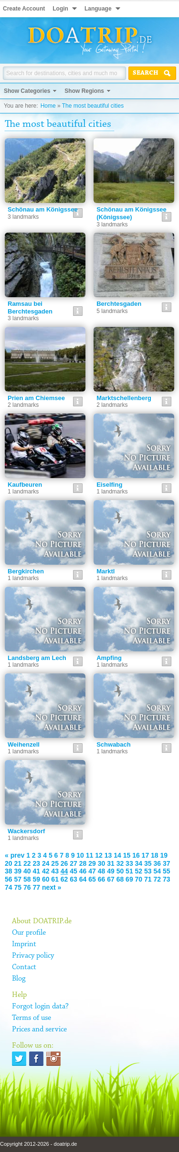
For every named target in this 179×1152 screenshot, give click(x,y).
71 (148, 879)
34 (139, 863)
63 (73, 879)
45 (73, 871)
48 (101, 871)
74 (8, 887)
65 (92, 879)
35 (148, 863)
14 (117, 855)
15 (127, 855)
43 (55, 871)
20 (8, 863)
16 (136, 855)
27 (73, 863)
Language (98, 8)
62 (64, 879)
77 (36, 887)
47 (92, 871)
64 (83, 879)
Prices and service (39, 1029)
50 (120, 871)
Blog (18, 979)
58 (27, 879)
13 (108, 855)
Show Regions (84, 91)
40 (27, 871)
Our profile (29, 933)
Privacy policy (33, 956)
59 (36, 879)
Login (60, 8)
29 (92, 863)
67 (111, 879)
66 (101, 879)
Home (48, 105)
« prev (14, 855)
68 (120, 879)
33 (129, 863)
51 (129, 871)
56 (8, 879)
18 (154, 855)
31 (111, 863)
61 (55, 879)
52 (139, 871)
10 (80, 855)
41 (36, 871)
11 (90, 855)
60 (46, 879)
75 (17, 887)
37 (166, 863)
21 (17, 863)
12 (99, 855)
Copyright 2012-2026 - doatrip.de (38, 1144)
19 (164, 855)
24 (46, 863)
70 (139, 879)
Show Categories (27, 91)
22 (27, 863)
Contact (24, 967)
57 (17, 879)
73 (166, 879)
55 (166, 871)
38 (8, 871)
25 (55, 863)
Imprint (24, 944)
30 (101, 863)
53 (148, 871)
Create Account (24, 8)
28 (83, 863)
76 (27, 887)
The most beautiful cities (93, 105)
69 (129, 879)
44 (64, 871)
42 (46, 871)
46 (83, 871)
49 (111, 871)
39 (17, 871)
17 (145, 855)
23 (36, 863)
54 (157, 871)
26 (64, 863)
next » (51, 887)
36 (157, 863)
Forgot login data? (40, 1006)
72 (157, 879)
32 (120, 863)
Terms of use (31, 1018)
